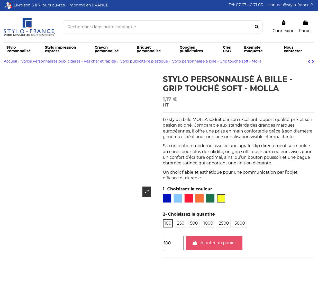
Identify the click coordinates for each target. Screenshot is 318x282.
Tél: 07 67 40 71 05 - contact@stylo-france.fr (271, 4)
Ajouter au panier (214, 242)
